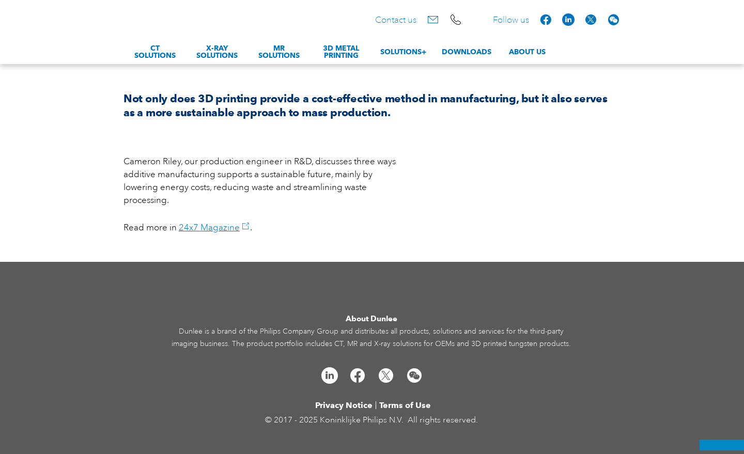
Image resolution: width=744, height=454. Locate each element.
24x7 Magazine (214, 227)
